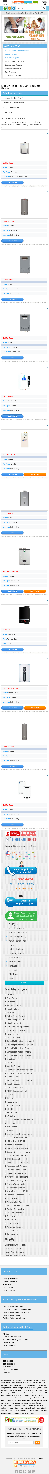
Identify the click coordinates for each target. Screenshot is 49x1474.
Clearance (7, 112)
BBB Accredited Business (14, 61)
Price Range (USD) (17, 936)
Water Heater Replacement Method (16, 1312)
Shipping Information (10, 1279)
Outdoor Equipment (15, 1087)
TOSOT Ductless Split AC (17, 1091)
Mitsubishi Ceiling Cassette (18, 1026)
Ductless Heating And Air (13, 98)
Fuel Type (13, 924)
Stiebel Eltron (12, 1102)
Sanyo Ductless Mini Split (17, 1191)
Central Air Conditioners (13, 103)
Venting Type (15, 961)
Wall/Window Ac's (14, 1202)
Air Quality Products (11, 107)
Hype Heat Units (14, 1012)
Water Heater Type (17, 941)
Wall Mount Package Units (18, 1180)
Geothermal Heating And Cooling (15, 1340)
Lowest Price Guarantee (14, 65)
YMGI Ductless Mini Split (17, 1137)
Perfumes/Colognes (15, 1227)
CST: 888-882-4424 (10, 1364)
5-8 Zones (11, 1002)
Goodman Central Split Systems (20, 1069)
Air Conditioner (13, 1112)
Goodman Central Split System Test (21, 1073)
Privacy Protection (9, 1290)
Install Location (16, 928)
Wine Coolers (12, 1223)
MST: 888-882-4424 (10, 1370)
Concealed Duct (13, 1037)
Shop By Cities (13, 1077)
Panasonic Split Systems (17, 1166)
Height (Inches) (16, 949)
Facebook (16, 1471)
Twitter (20, 1471)
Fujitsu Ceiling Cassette (16, 1016)
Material (13, 970)
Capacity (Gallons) (17, 953)
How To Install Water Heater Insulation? (18, 1309)
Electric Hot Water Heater (15, 1245)
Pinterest (29, 1471)
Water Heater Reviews (11, 1315)
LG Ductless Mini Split (16, 1141)
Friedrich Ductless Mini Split (18, 1195)
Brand (11, 945)
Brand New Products (13, 68)
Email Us (6, 1373)
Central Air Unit (8, 1342)
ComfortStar (12, 1198)
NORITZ (10, 1109)
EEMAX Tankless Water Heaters (20, 1119)
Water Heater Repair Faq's (13, 1306)
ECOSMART (11, 1123)
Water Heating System (12, 93)
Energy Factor (15, 957)
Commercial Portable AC (17, 1212)
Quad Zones (12, 998)
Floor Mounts (12, 1034)
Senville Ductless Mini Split (18, 1162)
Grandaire (11, 1059)
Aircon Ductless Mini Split (17, 1144)
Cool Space (11, 1062)
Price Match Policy (10, 1282)
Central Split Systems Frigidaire (20, 1044)
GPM (11, 978)
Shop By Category (14, 1084)
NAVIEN (10, 1130)
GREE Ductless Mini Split (17, 1159)
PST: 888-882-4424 (10, 1367)
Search (24, 983)
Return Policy (8, 1284)
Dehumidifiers (13, 1230)
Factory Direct (11, 54)
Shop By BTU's (13, 1009)
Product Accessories (15, 1209)
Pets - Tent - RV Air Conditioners (20, 1080)
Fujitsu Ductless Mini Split (17, 1148)
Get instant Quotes (12, 58)
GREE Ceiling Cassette (16, 1019)
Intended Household (18, 932)
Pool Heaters (12, 1127)
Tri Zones (10, 994)
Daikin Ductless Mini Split (17, 1155)
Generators (11, 1216)
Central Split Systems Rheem (19, 1052)
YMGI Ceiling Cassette (16, 1030)
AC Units (6, 1334)
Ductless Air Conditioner (12, 1337)
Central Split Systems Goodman (20, 1048)
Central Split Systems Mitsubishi (20, 1041)
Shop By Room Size (15, 1005)
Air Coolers (11, 1219)
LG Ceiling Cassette (15, 1023)
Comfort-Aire (12, 1234)
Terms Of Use (8, 1287)
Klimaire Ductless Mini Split (18, 1152)
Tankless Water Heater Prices (14, 1318)
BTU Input (13, 974)
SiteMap (40, 1458)
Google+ (24, 1471)
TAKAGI (10, 1094)
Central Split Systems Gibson (19, 1055)
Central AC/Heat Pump (16, 1169)
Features (13, 966)
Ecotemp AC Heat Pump (17, 1173)
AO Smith (11, 1116)
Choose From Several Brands (17, 51)
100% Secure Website (13, 76)
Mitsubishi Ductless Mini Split (19, 1134)
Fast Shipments (11, 72)
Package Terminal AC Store (18, 1205)
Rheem (10, 1098)
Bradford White (13, 1105)
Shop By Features (14, 1066)
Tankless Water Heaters (16, 1184)
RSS (33, 1471)
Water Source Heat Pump (17, 1177)
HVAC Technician (9, 1345)
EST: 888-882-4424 (10, 1361)
